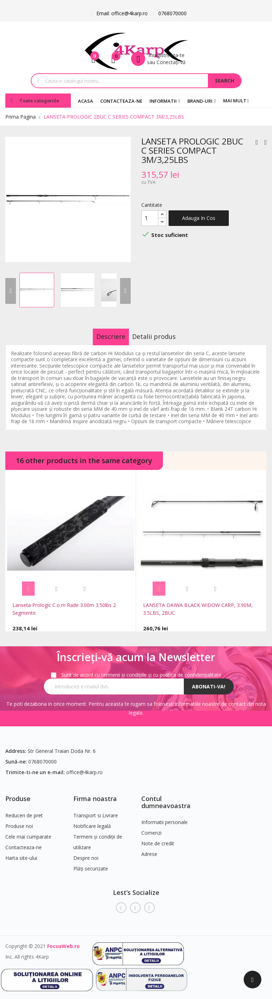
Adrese (149, 849)
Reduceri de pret (24, 811)
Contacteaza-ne (23, 843)
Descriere (103, 336)
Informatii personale (164, 817)
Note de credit (157, 839)
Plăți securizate (90, 864)
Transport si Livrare (95, 811)
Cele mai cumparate (28, 832)
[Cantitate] (149, 218)
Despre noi (85, 853)
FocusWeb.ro (63, 941)
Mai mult (234, 100)
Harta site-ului (21, 853)
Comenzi (151, 828)
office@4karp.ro (84, 768)
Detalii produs (161, 336)
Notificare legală (92, 821)
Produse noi (19, 821)
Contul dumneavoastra (166, 798)
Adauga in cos (198, 218)
